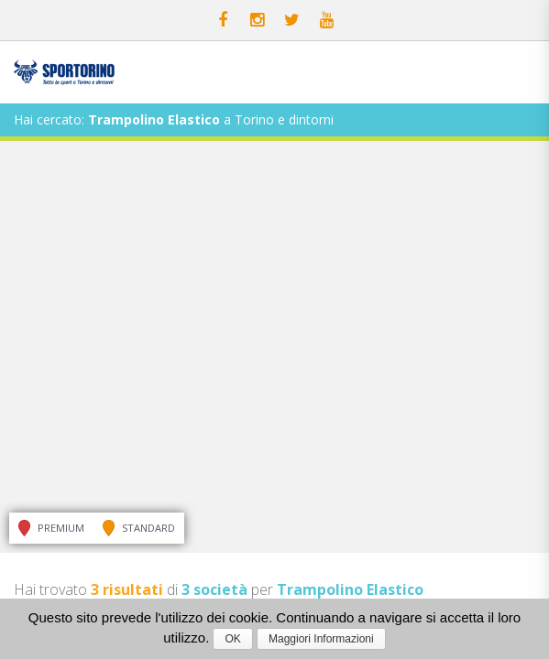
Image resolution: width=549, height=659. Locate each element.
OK (232, 638)
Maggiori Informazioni (321, 638)
